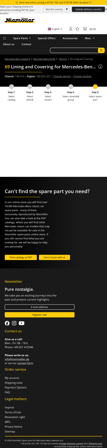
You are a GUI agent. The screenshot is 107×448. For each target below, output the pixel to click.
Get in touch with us (54, 257)
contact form (25, 363)
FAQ (7, 392)
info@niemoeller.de (17, 359)
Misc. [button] (88, 38)
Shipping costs (14, 383)
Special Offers (47, 38)
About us (8, 44)
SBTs (7, 422)
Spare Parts (21, 38)
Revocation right (15, 417)
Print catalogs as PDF (21, 257)
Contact (26, 44)
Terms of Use (13, 412)
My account (12, 378)
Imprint (9, 407)
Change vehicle (61, 76)
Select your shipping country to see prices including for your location (17, 10)
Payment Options (16, 387)
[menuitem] (17, 59)
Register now (40, 314)
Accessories (70, 38)
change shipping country (71, 443)
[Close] (106, 9)
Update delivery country (88, 9)
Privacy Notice (13, 426)
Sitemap (10, 431)
